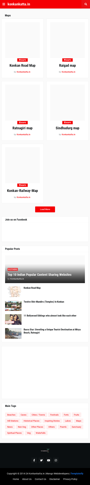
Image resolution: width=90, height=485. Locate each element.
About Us (27, 479)
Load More (45, 209)
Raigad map (67, 65)
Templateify (77, 473)
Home (16, 479)
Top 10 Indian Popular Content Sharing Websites (39, 275)
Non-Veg (22, 427)
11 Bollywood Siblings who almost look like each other (50, 315)
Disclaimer (54, 479)
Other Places (37, 427)
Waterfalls (40, 433)
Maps (78, 421)
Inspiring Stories (52, 421)
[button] (4, 4)
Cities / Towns (38, 415)
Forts (66, 415)
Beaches (11, 415)
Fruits (76, 415)
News (10, 427)
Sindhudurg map (67, 128)
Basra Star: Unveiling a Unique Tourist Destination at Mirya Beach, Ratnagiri (52, 331)
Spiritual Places (14, 433)
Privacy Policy (70, 479)
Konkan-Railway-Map (22, 191)
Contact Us (40, 479)
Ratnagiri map (22, 128)
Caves (23, 415)
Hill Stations (12, 421)
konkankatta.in (19, 4)
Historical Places (31, 421)
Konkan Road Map (22, 65)
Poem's (63, 427)
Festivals (54, 415)
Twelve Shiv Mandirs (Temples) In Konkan (44, 301)
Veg (29, 433)
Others (51, 427)
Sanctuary (76, 427)
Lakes (68, 421)
